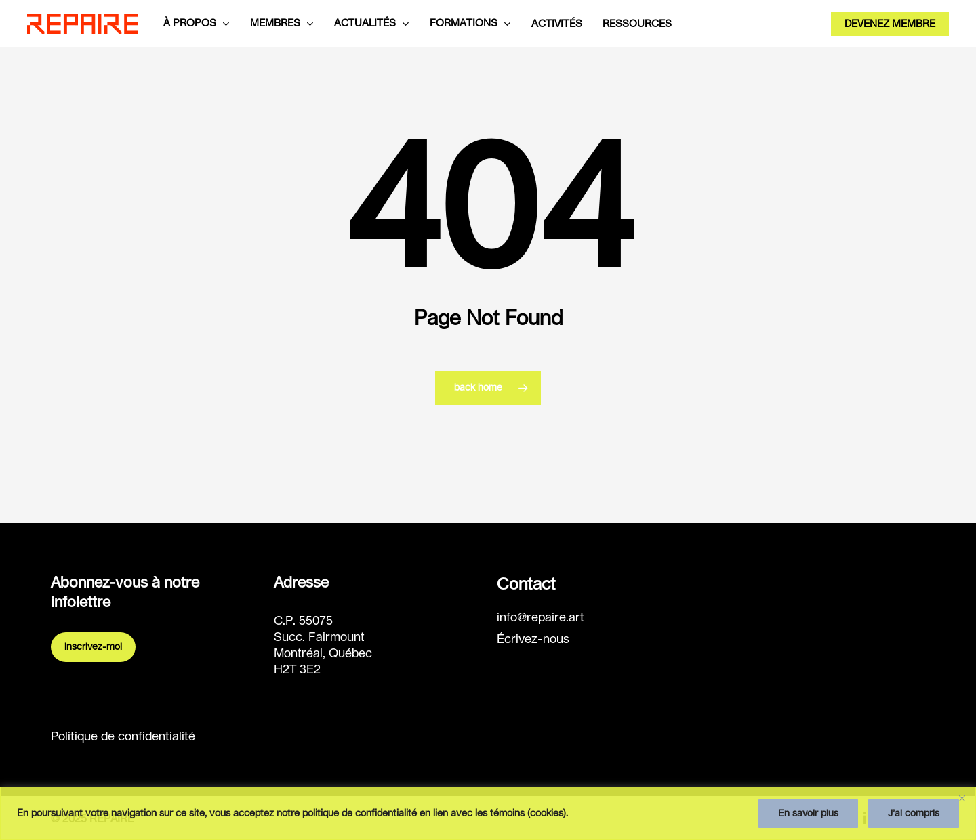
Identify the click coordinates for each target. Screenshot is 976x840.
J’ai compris (913, 813)
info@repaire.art (540, 618)
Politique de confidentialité (123, 737)
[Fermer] (962, 798)
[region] (488, 813)
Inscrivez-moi (93, 647)
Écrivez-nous (533, 640)
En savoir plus (808, 813)
